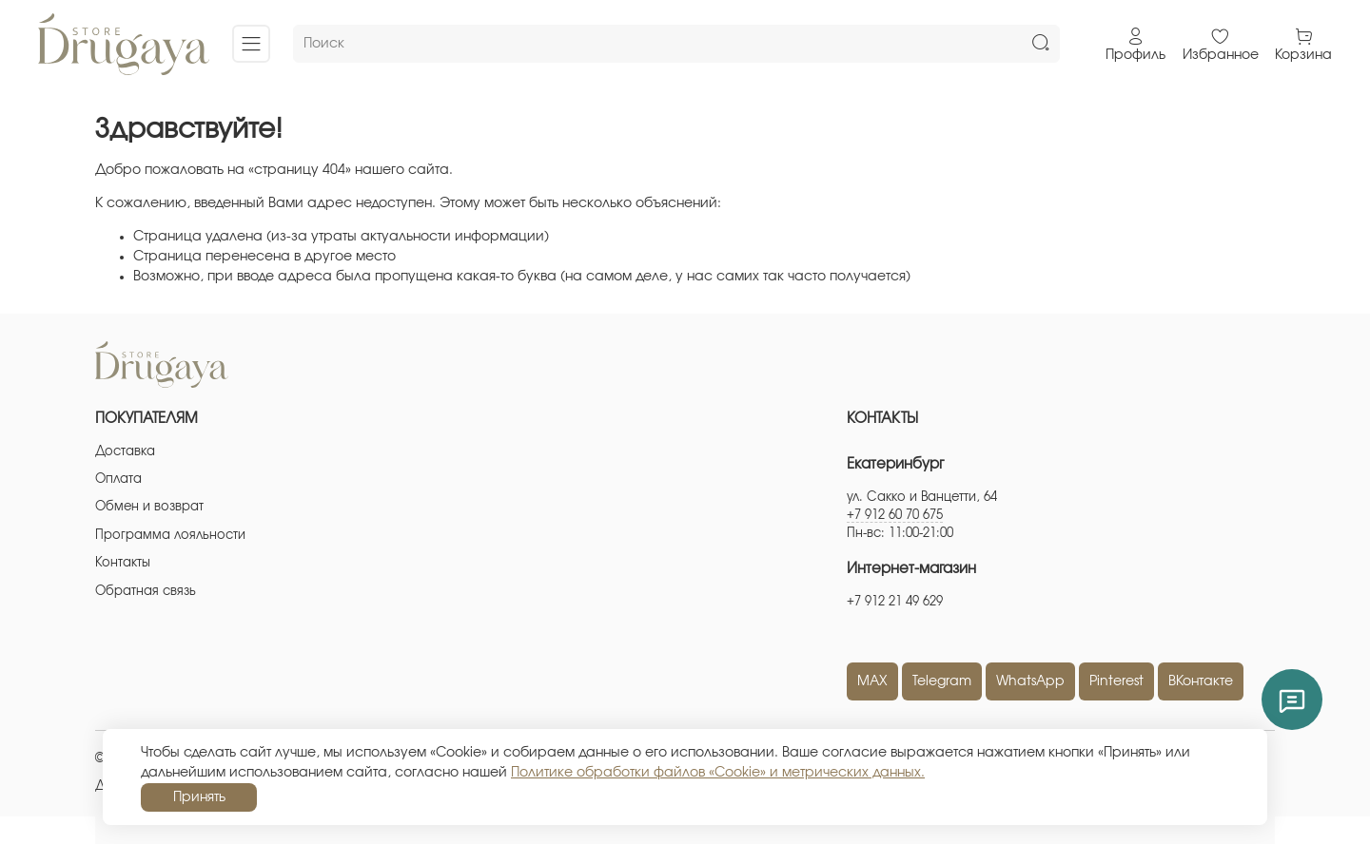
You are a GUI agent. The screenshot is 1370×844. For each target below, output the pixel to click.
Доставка (125, 452)
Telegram (941, 681)
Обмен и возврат (149, 507)
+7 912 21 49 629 (895, 602)
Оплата (118, 479)
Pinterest (1116, 681)
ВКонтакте (1200, 681)
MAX (872, 681)
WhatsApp (1030, 681)
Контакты (122, 563)
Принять (199, 797)
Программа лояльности (170, 535)
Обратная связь (145, 591)
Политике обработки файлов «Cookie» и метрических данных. (718, 772)
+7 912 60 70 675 (895, 515)
